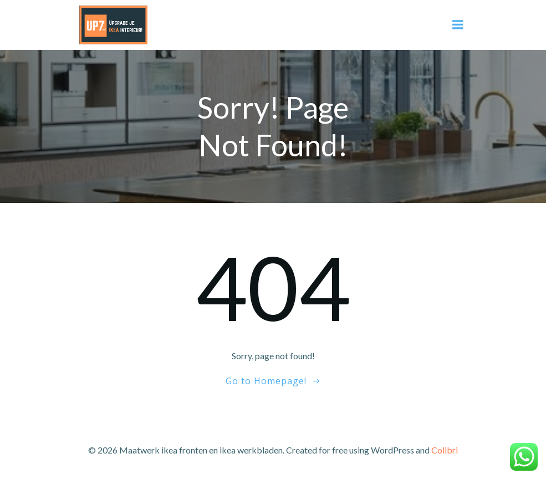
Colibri (444, 450)
